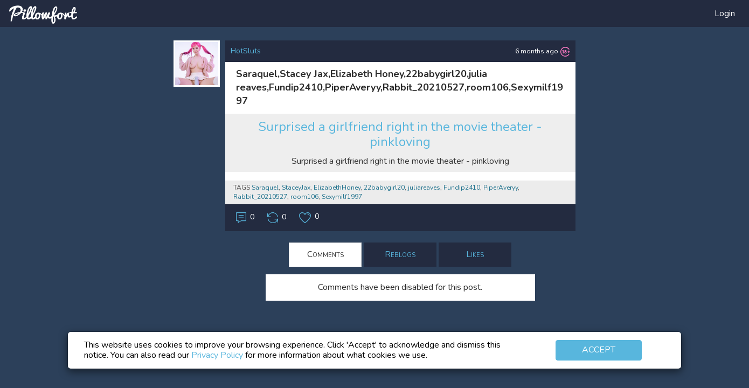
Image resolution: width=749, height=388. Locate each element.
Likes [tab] (475, 254)
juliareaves (424, 187)
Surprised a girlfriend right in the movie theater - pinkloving (400, 134)
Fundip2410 (461, 187)
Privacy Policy (217, 355)
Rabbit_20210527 (260, 196)
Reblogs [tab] (400, 254)
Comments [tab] (325, 254)
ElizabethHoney (337, 187)
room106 (304, 196)
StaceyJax (296, 187)
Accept (598, 350)
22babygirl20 (384, 187)
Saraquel (265, 187)
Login (725, 13)
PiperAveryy (500, 187)
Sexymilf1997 (342, 196)
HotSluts (246, 51)
